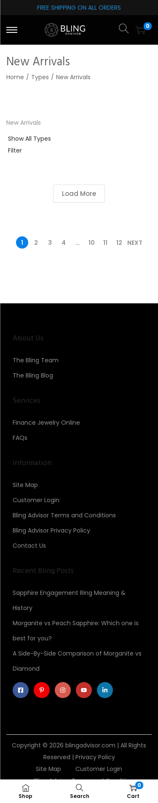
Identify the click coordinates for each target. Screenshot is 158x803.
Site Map (25, 485)
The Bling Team (36, 360)
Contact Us (29, 545)
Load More (79, 193)
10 (91, 242)
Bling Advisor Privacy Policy (51, 530)
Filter (15, 150)
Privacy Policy (95, 757)
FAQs (20, 438)
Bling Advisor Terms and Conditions (64, 515)
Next (134, 242)
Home (15, 77)
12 (119, 242)
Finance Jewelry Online (46, 422)
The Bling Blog (33, 375)
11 (105, 242)
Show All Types (29, 138)
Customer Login (36, 500)
